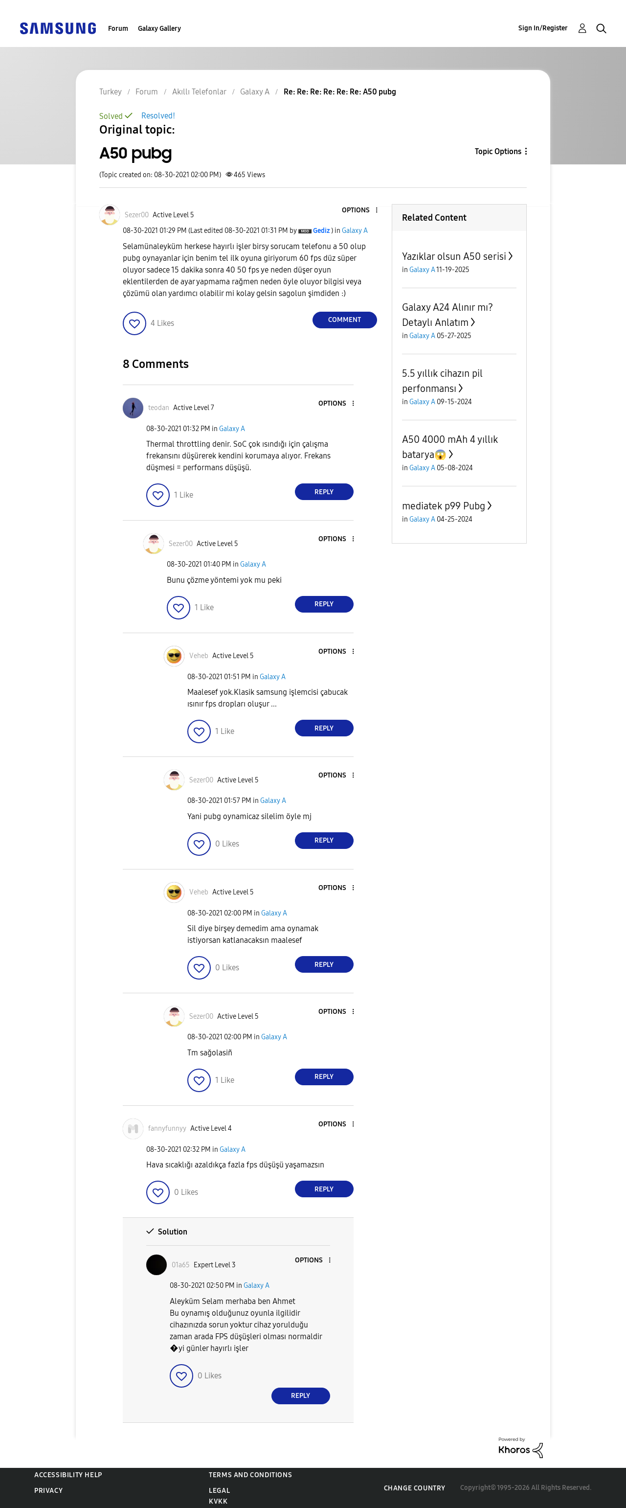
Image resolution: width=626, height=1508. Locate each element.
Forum (118, 28)
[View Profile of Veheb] (198, 656)
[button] (360, 210)
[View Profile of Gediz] (321, 231)
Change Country (415, 1488)
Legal (219, 1490)
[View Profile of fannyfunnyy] (167, 1128)
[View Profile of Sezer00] (137, 215)
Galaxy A (355, 231)
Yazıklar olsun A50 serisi (454, 256)
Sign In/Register (543, 28)
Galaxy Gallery (159, 28)
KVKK (218, 1501)
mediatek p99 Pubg (443, 506)
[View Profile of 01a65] (181, 1265)
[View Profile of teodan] (158, 408)
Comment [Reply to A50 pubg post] (344, 320)
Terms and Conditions (250, 1475)
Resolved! (158, 115)
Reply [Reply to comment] (324, 492)
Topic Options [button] (498, 151)
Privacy (48, 1490)
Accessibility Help (68, 1475)
